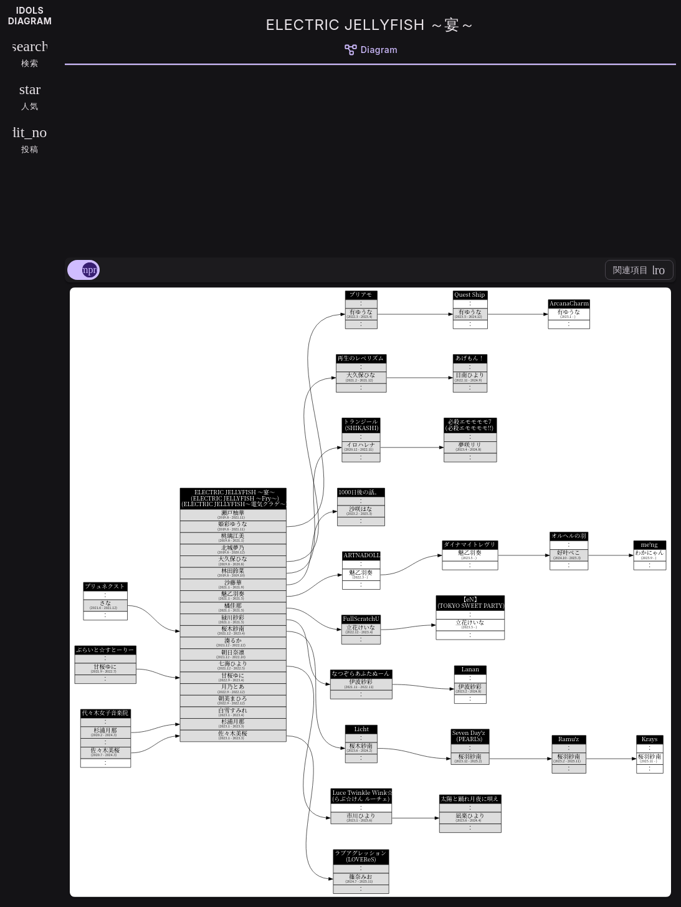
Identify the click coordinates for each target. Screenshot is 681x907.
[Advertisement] (370, 159)
